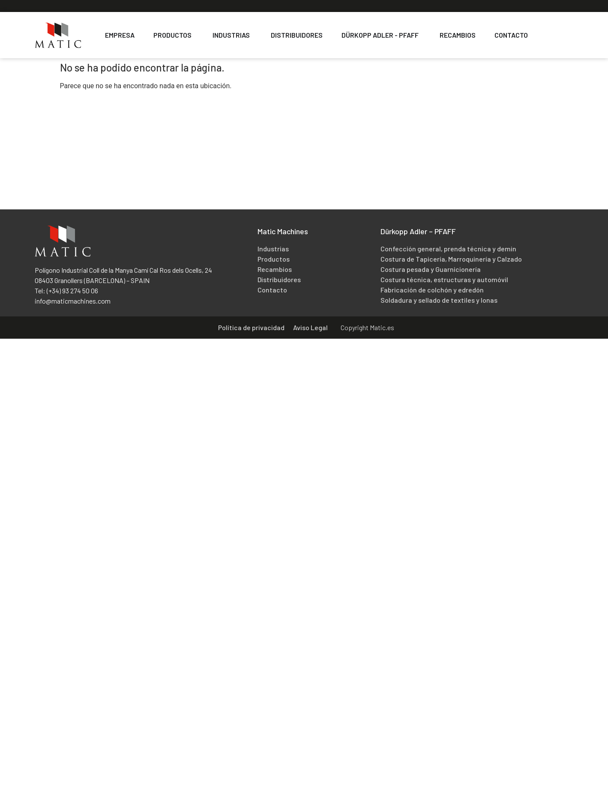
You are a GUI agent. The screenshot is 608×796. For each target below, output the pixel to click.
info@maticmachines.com (73, 301)
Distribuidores (279, 279)
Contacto (272, 290)
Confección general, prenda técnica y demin (448, 248)
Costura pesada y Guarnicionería (430, 269)
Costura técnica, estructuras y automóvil (444, 279)
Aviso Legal (310, 327)
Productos (274, 259)
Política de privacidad (251, 327)
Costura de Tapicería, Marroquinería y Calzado (451, 259)
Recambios (275, 269)
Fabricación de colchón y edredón (432, 290)
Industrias (273, 248)
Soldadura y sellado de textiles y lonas (438, 300)
